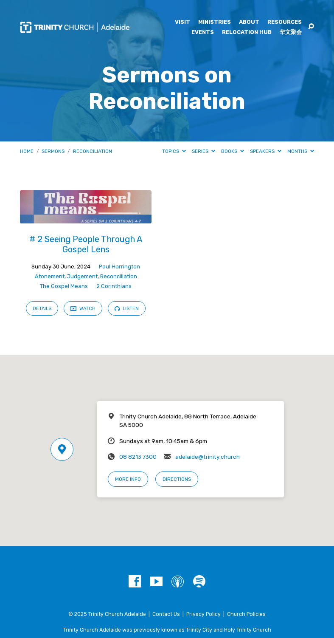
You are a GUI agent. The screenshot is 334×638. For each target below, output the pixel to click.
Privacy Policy (203, 614)
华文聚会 (291, 32)
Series (203, 151)
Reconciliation (92, 151)
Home (27, 151)
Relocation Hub (247, 32)
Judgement (82, 276)
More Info (128, 479)
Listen (127, 308)
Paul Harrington (119, 266)
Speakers (265, 151)
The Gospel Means (64, 286)
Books (232, 151)
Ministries (214, 22)
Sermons (53, 151)
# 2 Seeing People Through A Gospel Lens (86, 244)
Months (300, 151)
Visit (182, 22)
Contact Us (166, 614)
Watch (82, 308)
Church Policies (246, 614)
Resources (284, 22)
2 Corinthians (114, 286)
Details (42, 308)
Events (202, 32)
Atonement (50, 276)
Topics (174, 151)
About (249, 22)
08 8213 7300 (138, 456)
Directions (177, 479)
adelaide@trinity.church (207, 456)
